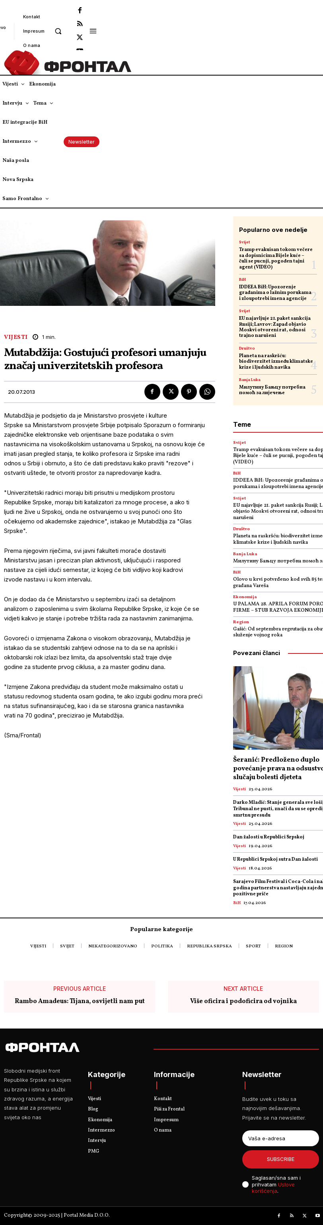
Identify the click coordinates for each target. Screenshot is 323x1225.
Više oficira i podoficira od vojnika (243, 1001)
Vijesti (16, 337)
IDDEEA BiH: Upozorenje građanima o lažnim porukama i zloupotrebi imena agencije (275, 293)
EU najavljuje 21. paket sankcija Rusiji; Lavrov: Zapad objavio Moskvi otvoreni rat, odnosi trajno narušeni (275, 327)
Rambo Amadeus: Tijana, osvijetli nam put (80, 1001)
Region (241, 622)
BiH (242, 280)
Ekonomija (245, 597)
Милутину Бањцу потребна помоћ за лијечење (272, 390)
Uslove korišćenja (273, 1187)
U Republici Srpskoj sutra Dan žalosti (275, 859)
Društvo (247, 348)
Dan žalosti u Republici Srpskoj (268, 837)
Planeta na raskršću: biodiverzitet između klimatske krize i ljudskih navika (276, 362)
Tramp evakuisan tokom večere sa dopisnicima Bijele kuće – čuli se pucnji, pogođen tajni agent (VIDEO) (276, 258)
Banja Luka (250, 380)
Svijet (244, 242)
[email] (280, 1138)
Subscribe (280, 1159)
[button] (58, 30)
